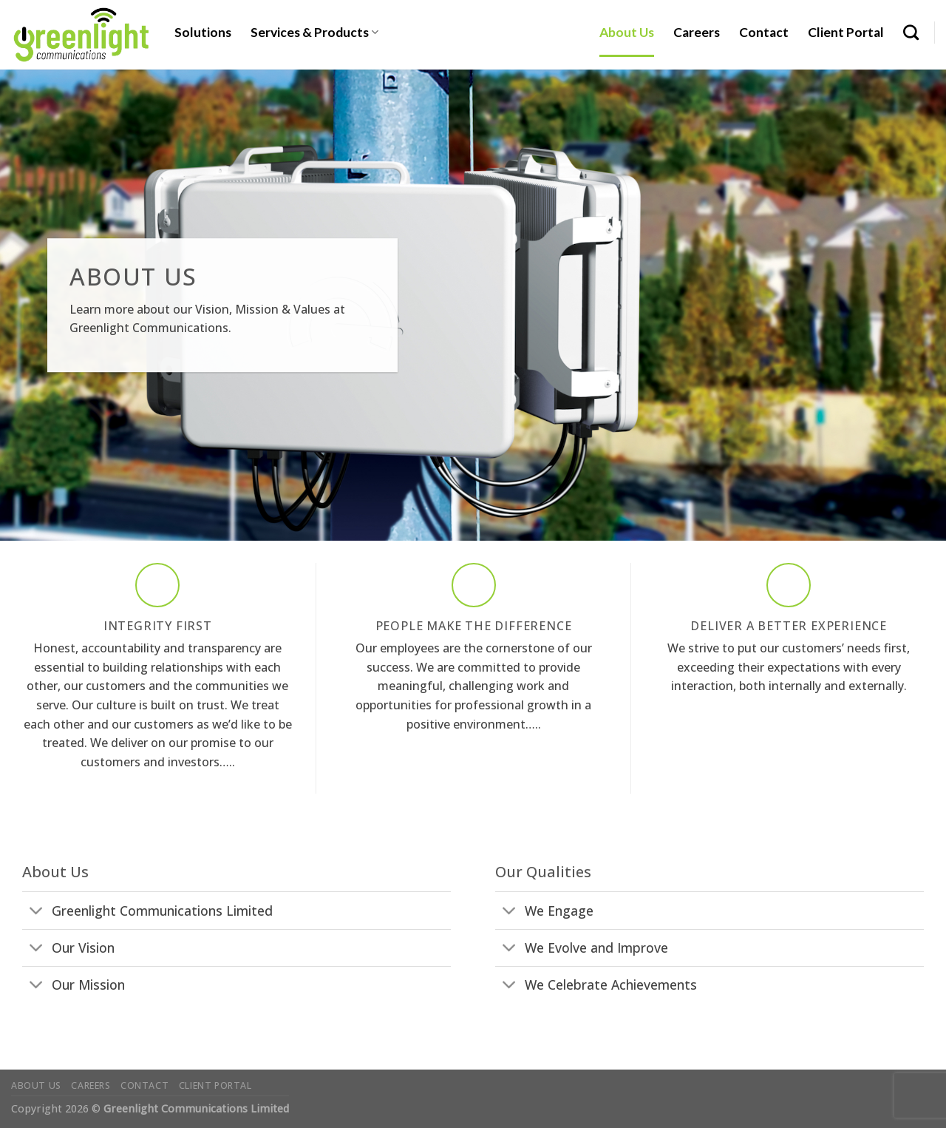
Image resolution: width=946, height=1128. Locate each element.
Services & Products (314, 32)
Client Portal (846, 32)
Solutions (202, 32)
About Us (626, 32)
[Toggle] (36, 912)
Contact (764, 32)
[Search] (911, 32)
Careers (696, 32)
